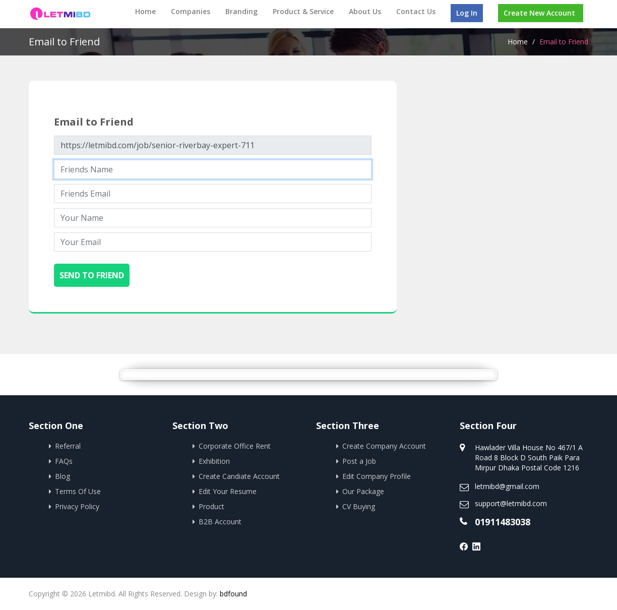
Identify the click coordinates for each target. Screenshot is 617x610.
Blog (62, 476)
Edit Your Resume (228, 491)
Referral (68, 446)
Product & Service (303, 11)
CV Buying (358, 506)
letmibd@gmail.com (507, 486)
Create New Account (539, 13)
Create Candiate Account (239, 476)
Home (145, 11)
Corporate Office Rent (235, 446)
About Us (365, 11)
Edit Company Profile (376, 476)
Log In (466, 13)
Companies (190, 11)
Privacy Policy (77, 506)
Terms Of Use (78, 491)
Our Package (363, 491)
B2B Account (220, 521)
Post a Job (359, 461)
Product (211, 506)
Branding (241, 11)
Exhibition (214, 461)
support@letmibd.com (511, 503)
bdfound (233, 593)
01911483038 (502, 522)
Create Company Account (384, 446)
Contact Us (416, 11)
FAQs (64, 461)
